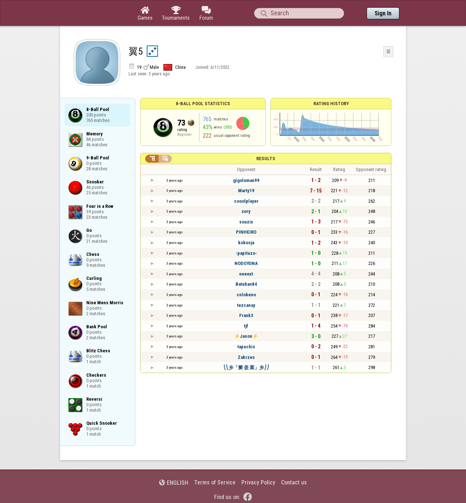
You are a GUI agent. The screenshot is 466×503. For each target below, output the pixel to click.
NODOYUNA (246, 263)
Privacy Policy (258, 482)
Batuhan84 (246, 284)
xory (246, 211)
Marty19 (246, 190)
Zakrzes (246, 357)
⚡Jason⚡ (246, 336)
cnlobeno (246, 294)
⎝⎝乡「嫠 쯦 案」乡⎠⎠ (246, 367)
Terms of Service (215, 482)
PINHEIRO (246, 232)
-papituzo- (246, 253)
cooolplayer (246, 201)
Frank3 (246, 315)
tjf (246, 326)
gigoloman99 (246, 180)
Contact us (294, 482)
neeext (246, 274)
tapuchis (246, 346)
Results (265, 158)
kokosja (246, 242)
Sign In (383, 13)
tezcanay (246, 305)
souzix (246, 222)
